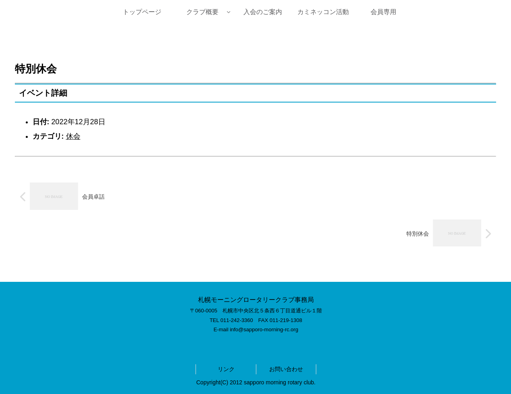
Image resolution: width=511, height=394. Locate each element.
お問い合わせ (286, 369)
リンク (226, 369)
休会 (73, 136)
